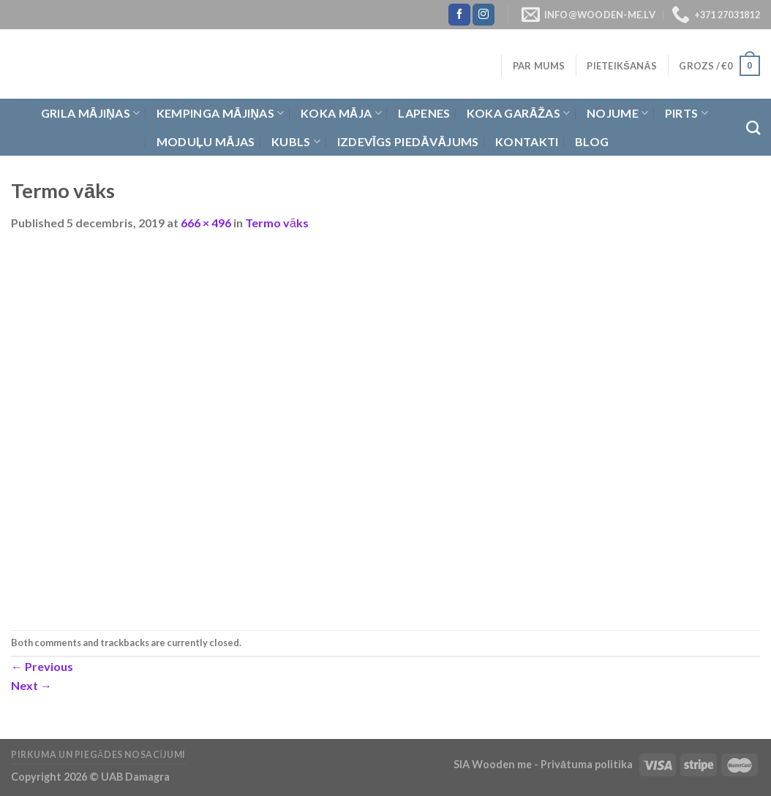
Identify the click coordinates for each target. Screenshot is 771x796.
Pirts (686, 113)
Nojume (617, 113)
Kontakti (527, 141)
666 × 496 (206, 223)
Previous (42, 666)
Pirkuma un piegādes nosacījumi (98, 754)
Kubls (295, 141)
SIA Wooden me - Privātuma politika (544, 764)
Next (31, 685)
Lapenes (424, 113)
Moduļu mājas (206, 141)
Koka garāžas (519, 113)
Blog (592, 141)
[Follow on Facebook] (459, 15)
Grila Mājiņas (90, 113)
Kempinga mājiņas (221, 113)
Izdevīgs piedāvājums (408, 141)
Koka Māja (341, 113)
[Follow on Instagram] (483, 15)
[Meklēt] (753, 127)
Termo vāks (277, 223)
